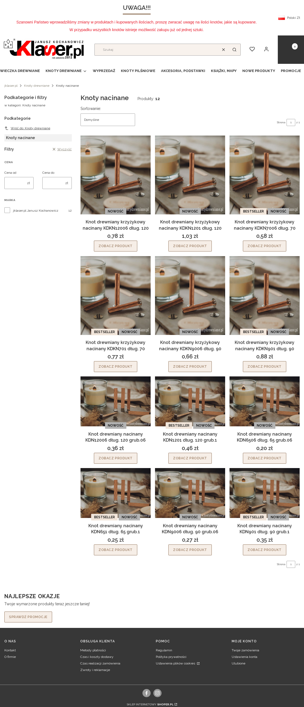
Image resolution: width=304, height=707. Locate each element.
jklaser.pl (10, 86)
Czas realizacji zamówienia (100, 663)
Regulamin (164, 650)
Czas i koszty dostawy (97, 657)
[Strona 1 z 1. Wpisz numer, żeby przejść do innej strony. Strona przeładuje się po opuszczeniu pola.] (291, 122)
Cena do (48, 173)
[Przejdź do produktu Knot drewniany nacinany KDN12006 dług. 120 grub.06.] (116, 401)
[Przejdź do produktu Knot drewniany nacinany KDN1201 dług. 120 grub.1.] (190, 401)
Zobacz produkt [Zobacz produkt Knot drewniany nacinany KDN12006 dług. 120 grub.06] (116, 458)
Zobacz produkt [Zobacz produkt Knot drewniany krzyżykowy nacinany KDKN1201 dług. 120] (190, 246)
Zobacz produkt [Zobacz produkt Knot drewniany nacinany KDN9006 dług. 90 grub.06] (190, 550)
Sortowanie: (91, 108)
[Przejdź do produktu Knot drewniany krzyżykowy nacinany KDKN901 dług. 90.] (265, 295)
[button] (234, 49)
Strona (281, 122)
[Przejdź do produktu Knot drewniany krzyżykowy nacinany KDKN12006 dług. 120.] (116, 175)
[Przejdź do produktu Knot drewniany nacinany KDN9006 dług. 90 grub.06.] (190, 493)
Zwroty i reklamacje (95, 670)
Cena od (10, 173)
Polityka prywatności (171, 657)
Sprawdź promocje (28, 617)
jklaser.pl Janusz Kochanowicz (35, 210)
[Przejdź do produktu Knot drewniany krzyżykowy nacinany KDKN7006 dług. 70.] (265, 175)
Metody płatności (93, 650)
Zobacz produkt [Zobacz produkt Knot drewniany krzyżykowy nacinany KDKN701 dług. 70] (116, 367)
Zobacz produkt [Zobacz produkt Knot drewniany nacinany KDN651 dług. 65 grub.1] (116, 550)
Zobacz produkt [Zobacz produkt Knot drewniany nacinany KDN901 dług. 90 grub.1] (265, 550)
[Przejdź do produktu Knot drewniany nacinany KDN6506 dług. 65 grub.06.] (265, 401)
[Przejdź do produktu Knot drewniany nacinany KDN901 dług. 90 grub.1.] (265, 493)
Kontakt (10, 650)
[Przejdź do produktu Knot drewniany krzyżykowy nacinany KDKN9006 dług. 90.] (190, 295)
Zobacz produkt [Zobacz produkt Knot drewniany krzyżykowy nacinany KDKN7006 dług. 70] (265, 246)
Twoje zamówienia (245, 650)
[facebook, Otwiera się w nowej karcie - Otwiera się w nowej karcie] (146, 693)
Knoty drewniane (36, 86)
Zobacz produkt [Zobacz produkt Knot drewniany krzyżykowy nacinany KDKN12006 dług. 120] (116, 246)
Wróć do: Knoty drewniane (27, 128)
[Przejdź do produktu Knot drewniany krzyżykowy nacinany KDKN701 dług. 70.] (116, 295)
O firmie (10, 657)
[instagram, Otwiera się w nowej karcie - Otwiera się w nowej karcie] (157, 693)
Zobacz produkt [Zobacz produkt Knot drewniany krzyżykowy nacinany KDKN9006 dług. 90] (190, 367)
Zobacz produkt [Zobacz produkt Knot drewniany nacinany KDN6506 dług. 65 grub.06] (265, 458)
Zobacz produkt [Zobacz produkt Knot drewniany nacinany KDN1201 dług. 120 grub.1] (190, 458)
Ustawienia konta (244, 657)
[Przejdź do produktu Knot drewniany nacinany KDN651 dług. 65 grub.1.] (116, 493)
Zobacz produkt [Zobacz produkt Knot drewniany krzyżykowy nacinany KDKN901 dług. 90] (265, 367)
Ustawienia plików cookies (176, 663)
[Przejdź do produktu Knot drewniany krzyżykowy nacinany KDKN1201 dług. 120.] (190, 175)
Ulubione (238, 663)
